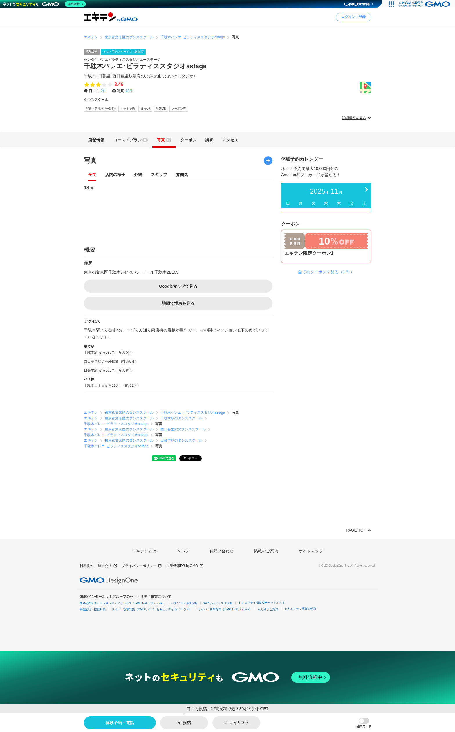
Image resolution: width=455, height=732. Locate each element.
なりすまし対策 (268, 609)
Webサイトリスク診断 (217, 603)
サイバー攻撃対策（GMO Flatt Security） (225, 609)
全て (92, 175)
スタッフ (159, 175)
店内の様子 (115, 175)
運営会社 (107, 566)
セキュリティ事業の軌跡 (300, 608)
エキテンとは (144, 551)
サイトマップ (311, 551)
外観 (138, 175)
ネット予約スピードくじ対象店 (123, 51)
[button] (364, 723)
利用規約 (86, 566)
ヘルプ (183, 551)
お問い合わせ (221, 551)
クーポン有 (178, 108)
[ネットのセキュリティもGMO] (44, 4)
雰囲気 (182, 175)
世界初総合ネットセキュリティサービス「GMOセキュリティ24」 (122, 603)
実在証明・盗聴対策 (93, 609)
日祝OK (145, 108)
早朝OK (161, 108)
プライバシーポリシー (142, 566)
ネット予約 (127, 108)
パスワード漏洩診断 (184, 603)
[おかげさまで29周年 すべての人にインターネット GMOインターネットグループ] (425, 4)
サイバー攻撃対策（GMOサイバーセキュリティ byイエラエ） (152, 609)
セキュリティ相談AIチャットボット (262, 602)
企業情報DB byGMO (184, 566)
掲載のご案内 (266, 551)
